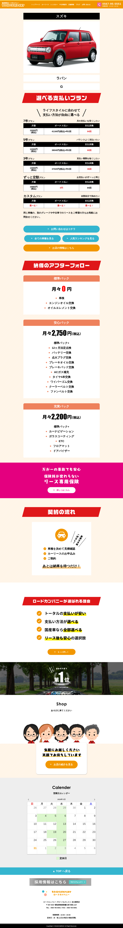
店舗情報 (71, 4)
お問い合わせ (86, 4)
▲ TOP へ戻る (61, 871)
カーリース (45, 4)
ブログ (78, 4)
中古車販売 (63, 4)
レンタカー (54, 4)
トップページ (35, 4)
